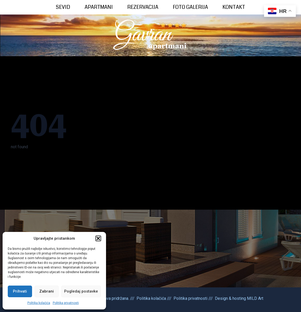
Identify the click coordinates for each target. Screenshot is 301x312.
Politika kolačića (38, 303)
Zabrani (46, 291)
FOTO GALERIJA (190, 7)
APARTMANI (99, 7)
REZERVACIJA (142, 7)
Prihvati (20, 291)
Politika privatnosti (66, 303)
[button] (98, 238)
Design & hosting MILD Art (239, 298)
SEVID (63, 7)
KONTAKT (233, 7)
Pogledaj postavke (81, 291)
